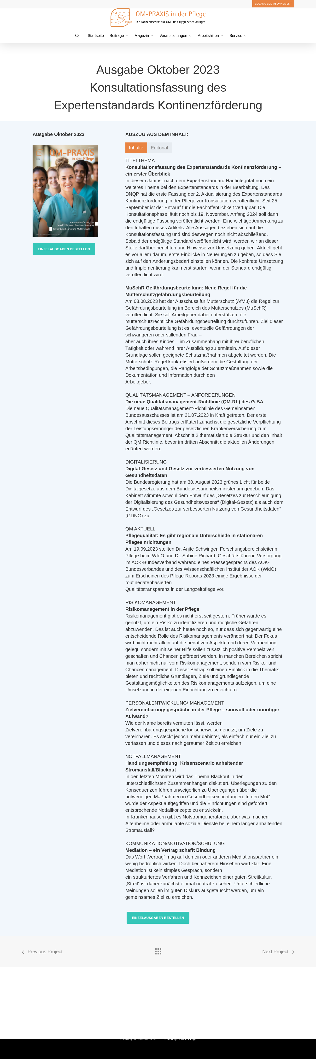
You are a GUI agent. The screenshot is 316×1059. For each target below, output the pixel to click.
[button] (64, 249)
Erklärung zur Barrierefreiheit (138, 1039)
